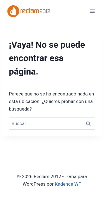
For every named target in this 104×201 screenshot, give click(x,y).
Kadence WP (68, 184)
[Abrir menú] (92, 11)
